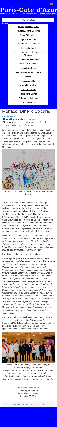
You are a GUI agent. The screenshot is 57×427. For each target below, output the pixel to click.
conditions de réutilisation (22, 405)
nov (31, 119)
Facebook (11, 116)
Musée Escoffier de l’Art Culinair (28, 387)
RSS (4, 116)
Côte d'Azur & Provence (22, 125)
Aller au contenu (28, 20)
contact (35, 405)
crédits (41, 405)
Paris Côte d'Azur (28, 11)
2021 (38, 119)
